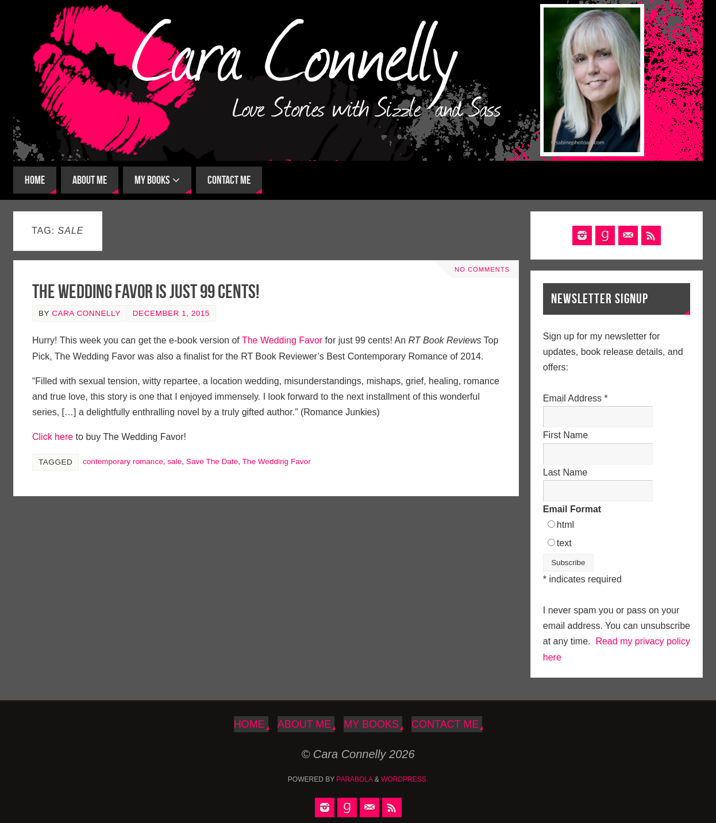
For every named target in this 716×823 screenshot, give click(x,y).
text (564, 543)
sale (174, 461)
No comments (482, 269)
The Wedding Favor (283, 340)
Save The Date (212, 461)
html (565, 525)
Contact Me (445, 724)
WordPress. (404, 779)
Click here (52, 437)
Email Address (575, 398)
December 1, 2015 (171, 313)
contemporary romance (123, 461)
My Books (371, 724)
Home (249, 724)
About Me (305, 724)
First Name (565, 435)
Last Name (565, 472)
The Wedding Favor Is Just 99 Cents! (145, 291)
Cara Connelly (86, 313)
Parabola (354, 779)
